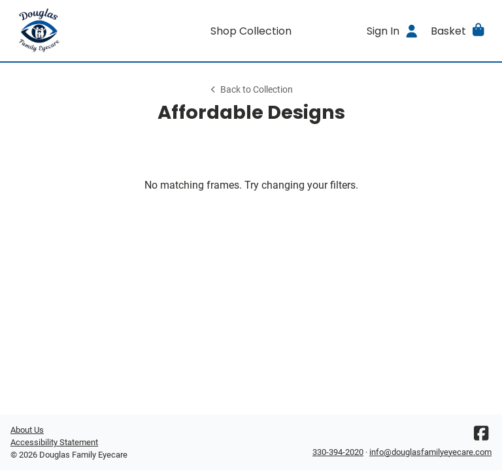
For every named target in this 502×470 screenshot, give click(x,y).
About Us (27, 430)
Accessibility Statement (54, 442)
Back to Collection (251, 89)
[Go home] (70, 30)
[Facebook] (481, 436)
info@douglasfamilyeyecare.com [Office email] (430, 452)
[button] (459, 30)
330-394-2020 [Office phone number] (337, 452)
